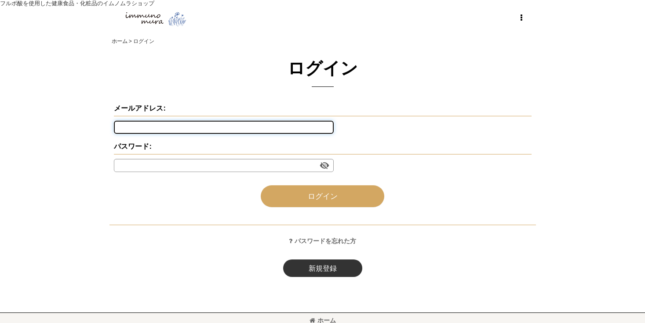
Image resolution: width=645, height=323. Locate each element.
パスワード (131, 146)
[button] (521, 18)
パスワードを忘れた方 (322, 240)
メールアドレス (138, 108)
